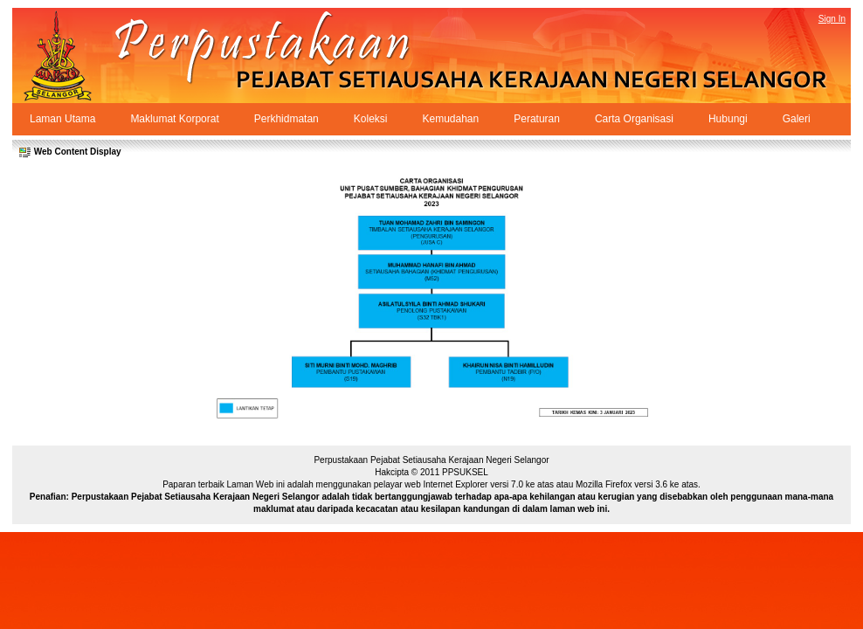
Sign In (832, 19)
